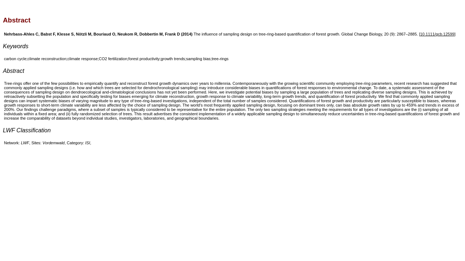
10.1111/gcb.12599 (437, 34)
